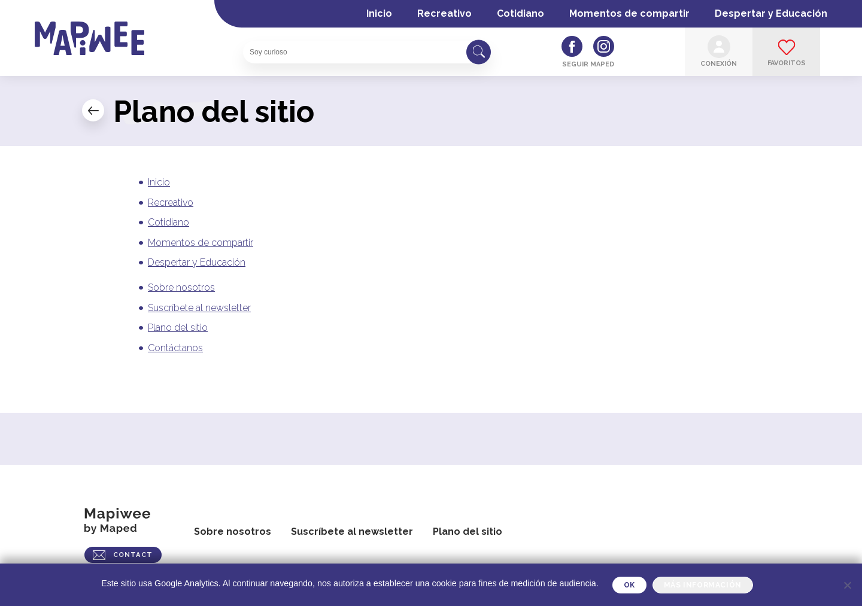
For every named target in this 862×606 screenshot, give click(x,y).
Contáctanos (175, 348)
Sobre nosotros (181, 287)
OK (629, 585)
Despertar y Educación (771, 13)
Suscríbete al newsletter (199, 307)
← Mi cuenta (93, 110)
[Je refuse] (847, 585)
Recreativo (444, 13)
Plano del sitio (178, 327)
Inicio (379, 13)
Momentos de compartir (629, 13)
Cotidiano (520, 13)
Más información (703, 585)
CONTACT (133, 555)
